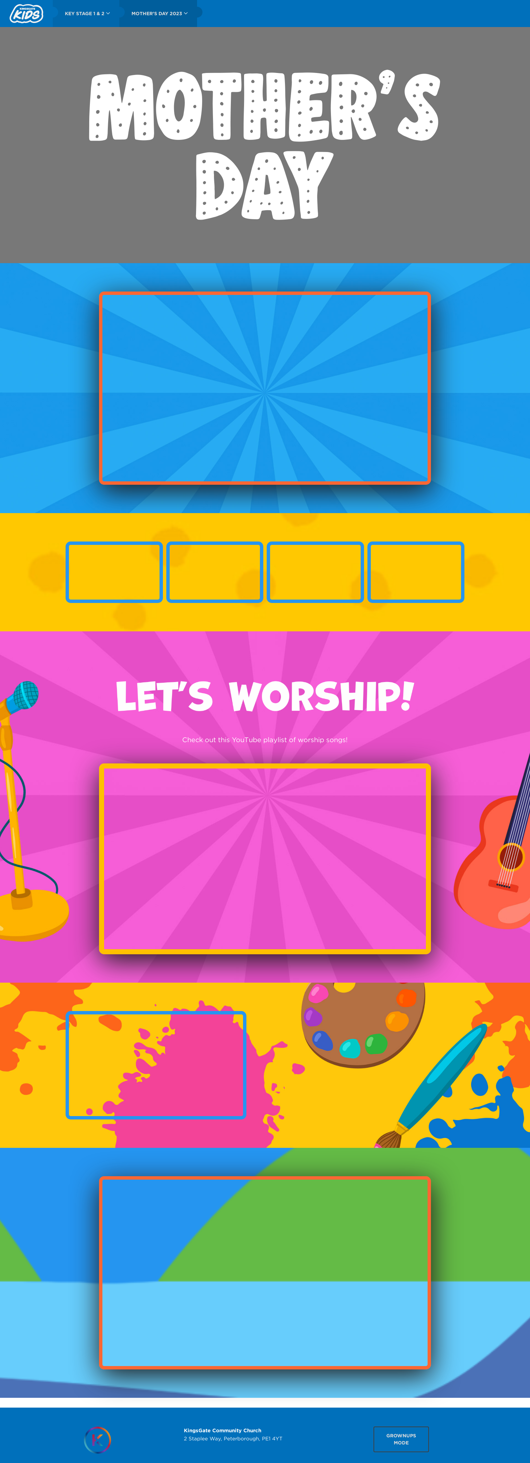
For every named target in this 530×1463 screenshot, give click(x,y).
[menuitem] (26, 13)
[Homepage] (97, 1440)
